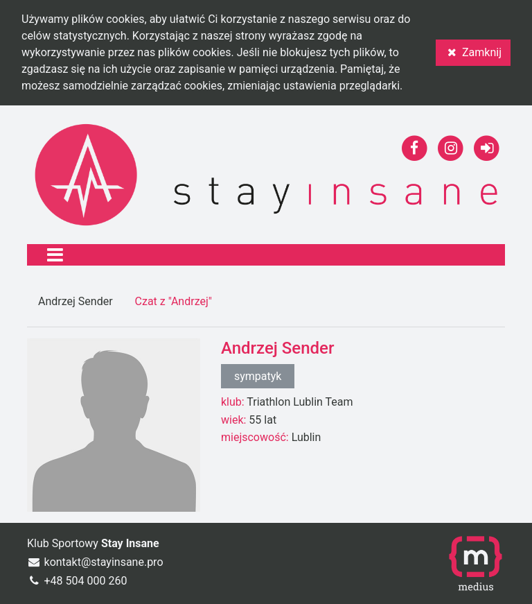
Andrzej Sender (75, 301)
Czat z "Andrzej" (173, 301)
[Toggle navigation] (55, 255)
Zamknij (473, 52)
